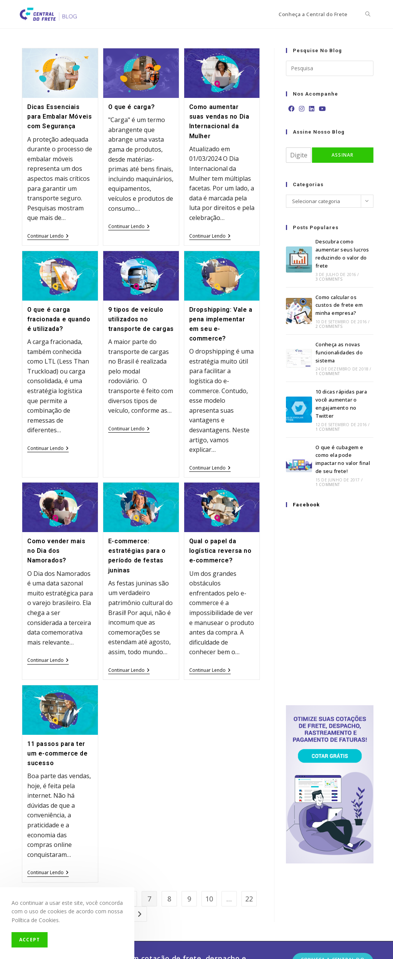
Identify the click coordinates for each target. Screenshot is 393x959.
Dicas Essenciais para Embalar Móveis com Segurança (59, 116)
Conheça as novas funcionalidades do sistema (339, 352)
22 (249, 898)
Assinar (342, 155)
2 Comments (328, 326)
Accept (29, 939)
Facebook (306, 505)
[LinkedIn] (311, 109)
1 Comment (327, 373)
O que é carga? (131, 107)
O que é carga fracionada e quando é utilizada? (58, 319)
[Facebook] (291, 109)
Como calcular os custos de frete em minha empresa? (339, 305)
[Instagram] (301, 109)
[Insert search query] (329, 68)
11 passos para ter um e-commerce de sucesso (57, 753)
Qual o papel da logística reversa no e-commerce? (220, 550)
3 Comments (328, 279)
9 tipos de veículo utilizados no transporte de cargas (141, 319)
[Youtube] (322, 109)
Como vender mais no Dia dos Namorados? (56, 550)
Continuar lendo (48, 236)
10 (209, 898)
